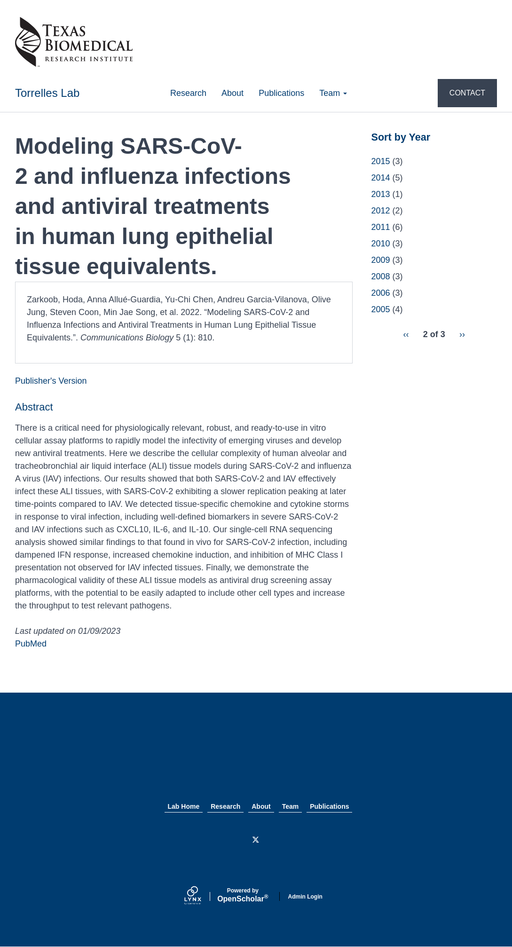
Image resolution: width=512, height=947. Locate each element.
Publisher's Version (51, 381)
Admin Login (305, 896)
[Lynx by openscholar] (200, 896)
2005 (380, 309)
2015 (380, 161)
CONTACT (467, 93)
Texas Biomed (256, 757)
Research (188, 93)
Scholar (242, 895)
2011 (380, 227)
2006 (380, 293)
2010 (380, 243)
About (232, 93)
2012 (380, 210)
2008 (380, 276)
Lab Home (184, 806)
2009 (380, 260)
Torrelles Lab (47, 93)
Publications (281, 93)
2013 (380, 194)
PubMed (31, 643)
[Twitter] (256, 840)
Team (333, 93)
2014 (380, 177)
